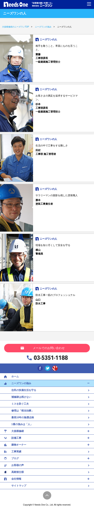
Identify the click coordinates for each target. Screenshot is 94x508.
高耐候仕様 (17, 472)
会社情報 (16, 478)
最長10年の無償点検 (47, 417)
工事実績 (16, 451)
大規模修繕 (17, 431)
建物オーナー (18, 444)
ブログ (15, 458)
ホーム (15, 376)
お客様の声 (17, 465)
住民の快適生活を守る (47, 390)
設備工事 (16, 437)
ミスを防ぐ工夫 (47, 403)
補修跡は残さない (47, 397)
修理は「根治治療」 (47, 410)
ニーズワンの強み (21, 383)
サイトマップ (18, 485)
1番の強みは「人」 (47, 424)
